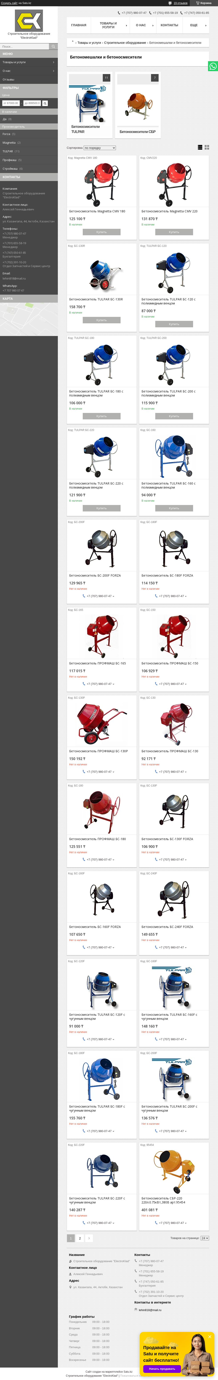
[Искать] (53, 46)
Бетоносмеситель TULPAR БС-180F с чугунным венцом (97, 1108)
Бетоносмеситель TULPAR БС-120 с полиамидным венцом (168, 301)
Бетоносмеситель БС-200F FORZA (95, 575)
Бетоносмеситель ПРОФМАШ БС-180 (97, 839)
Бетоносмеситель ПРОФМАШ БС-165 (97, 663)
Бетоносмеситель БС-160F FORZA (95, 927)
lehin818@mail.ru (14, 278)
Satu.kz (127, 1371)
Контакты (169, 25)
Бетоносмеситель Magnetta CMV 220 (169, 211)
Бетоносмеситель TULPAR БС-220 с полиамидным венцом (96, 485)
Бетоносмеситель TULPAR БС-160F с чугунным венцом (169, 1017)
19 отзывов (181, 3)
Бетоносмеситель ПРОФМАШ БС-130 (169, 751)
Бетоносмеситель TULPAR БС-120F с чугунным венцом (97, 1017)
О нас (6, 71)
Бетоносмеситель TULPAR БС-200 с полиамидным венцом (168, 393)
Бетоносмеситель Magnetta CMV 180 (97, 211)
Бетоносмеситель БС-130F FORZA (167, 839)
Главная (78, 25)
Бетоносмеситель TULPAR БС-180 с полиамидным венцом (96, 393)
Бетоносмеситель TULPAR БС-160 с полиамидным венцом (168, 485)
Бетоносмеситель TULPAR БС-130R (96, 299)
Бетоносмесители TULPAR (85, 129)
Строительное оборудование (125, 42)
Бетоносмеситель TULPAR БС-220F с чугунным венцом (97, 1200)
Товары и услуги (14, 62)
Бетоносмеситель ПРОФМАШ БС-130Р (98, 751)
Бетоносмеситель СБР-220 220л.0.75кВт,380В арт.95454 (163, 1200)
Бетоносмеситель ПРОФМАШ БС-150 (169, 663)
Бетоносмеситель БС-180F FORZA (167, 575)
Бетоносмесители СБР (137, 132)
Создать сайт (9, 3)
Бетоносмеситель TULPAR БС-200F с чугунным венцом (169, 1108)
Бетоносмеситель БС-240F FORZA (167, 927)
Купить (102, 232)
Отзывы (8, 79)
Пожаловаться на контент (136, 1375)
